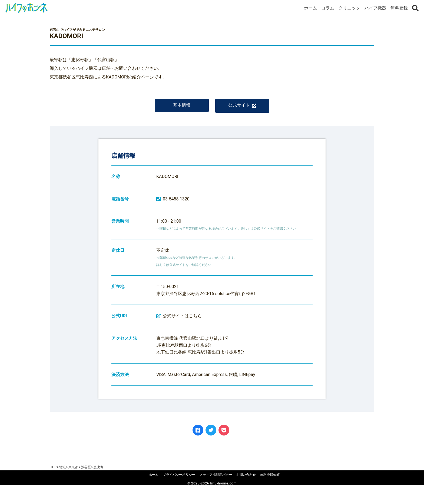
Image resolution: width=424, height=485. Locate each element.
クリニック (349, 8)
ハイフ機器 (375, 8)
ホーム (310, 8)
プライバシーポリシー (179, 475)
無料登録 (399, 8)
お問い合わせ (246, 475)
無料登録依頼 (270, 475)
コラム (327, 8)
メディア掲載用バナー (216, 475)
